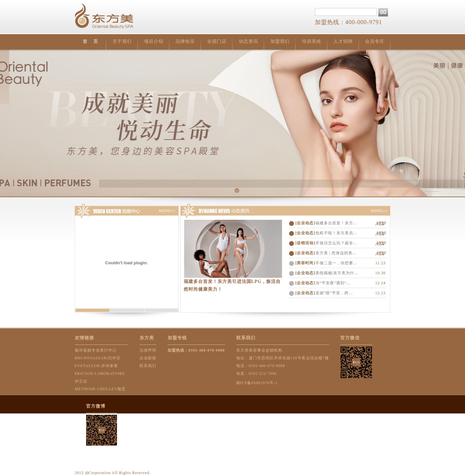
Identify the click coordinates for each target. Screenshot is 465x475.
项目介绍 (153, 41)
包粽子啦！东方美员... (336, 233)
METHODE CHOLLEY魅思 (100, 389)
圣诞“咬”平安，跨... (334, 293)
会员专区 (374, 41)
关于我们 (122, 41)
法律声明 (148, 350)
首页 (232, 123)
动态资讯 (248, 41)
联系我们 (148, 366)
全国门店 (217, 41)
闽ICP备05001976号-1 (257, 383)
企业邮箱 (148, 358)
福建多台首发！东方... (336, 223)
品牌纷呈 (185, 41)
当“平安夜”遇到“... (333, 283)
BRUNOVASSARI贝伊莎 (98, 358)
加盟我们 (280, 41)
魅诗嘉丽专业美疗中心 (96, 350)
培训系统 (311, 41)
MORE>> (167, 211)
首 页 (90, 41)
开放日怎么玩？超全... (336, 243)
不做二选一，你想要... (336, 263)
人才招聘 (343, 41)
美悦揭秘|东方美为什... (336, 273)
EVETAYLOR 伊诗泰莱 (96, 366)
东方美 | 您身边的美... (335, 253)
